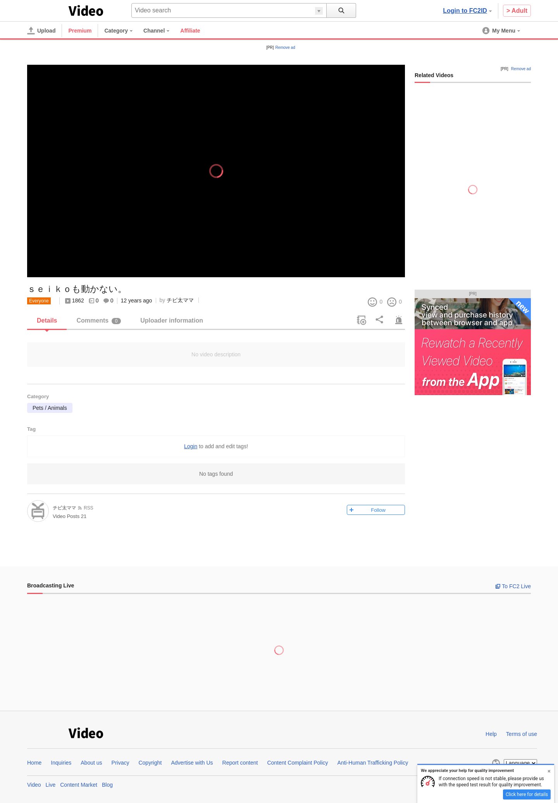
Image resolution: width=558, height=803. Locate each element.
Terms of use (521, 734)
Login (190, 446)
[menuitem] (122, 30)
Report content (240, 763)
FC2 (46, 10)
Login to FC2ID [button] (467, 10)
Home (34, 763)
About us (91, 763)
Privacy (120, 763)
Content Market (78, 785)
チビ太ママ (180, 300)
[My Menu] (502, 30)
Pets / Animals (50, 408)
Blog (107, 785)
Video (34, 785)
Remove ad (285, 47)
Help (491, 734)
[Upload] (41, 30)
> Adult (516, 10)
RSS (88, 508)
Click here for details (527, 794)
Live (51, 785)
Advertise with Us (192, 763)
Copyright (150, 763)
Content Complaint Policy (297, 763)
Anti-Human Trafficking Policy (373, 763)
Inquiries (61, 763)
